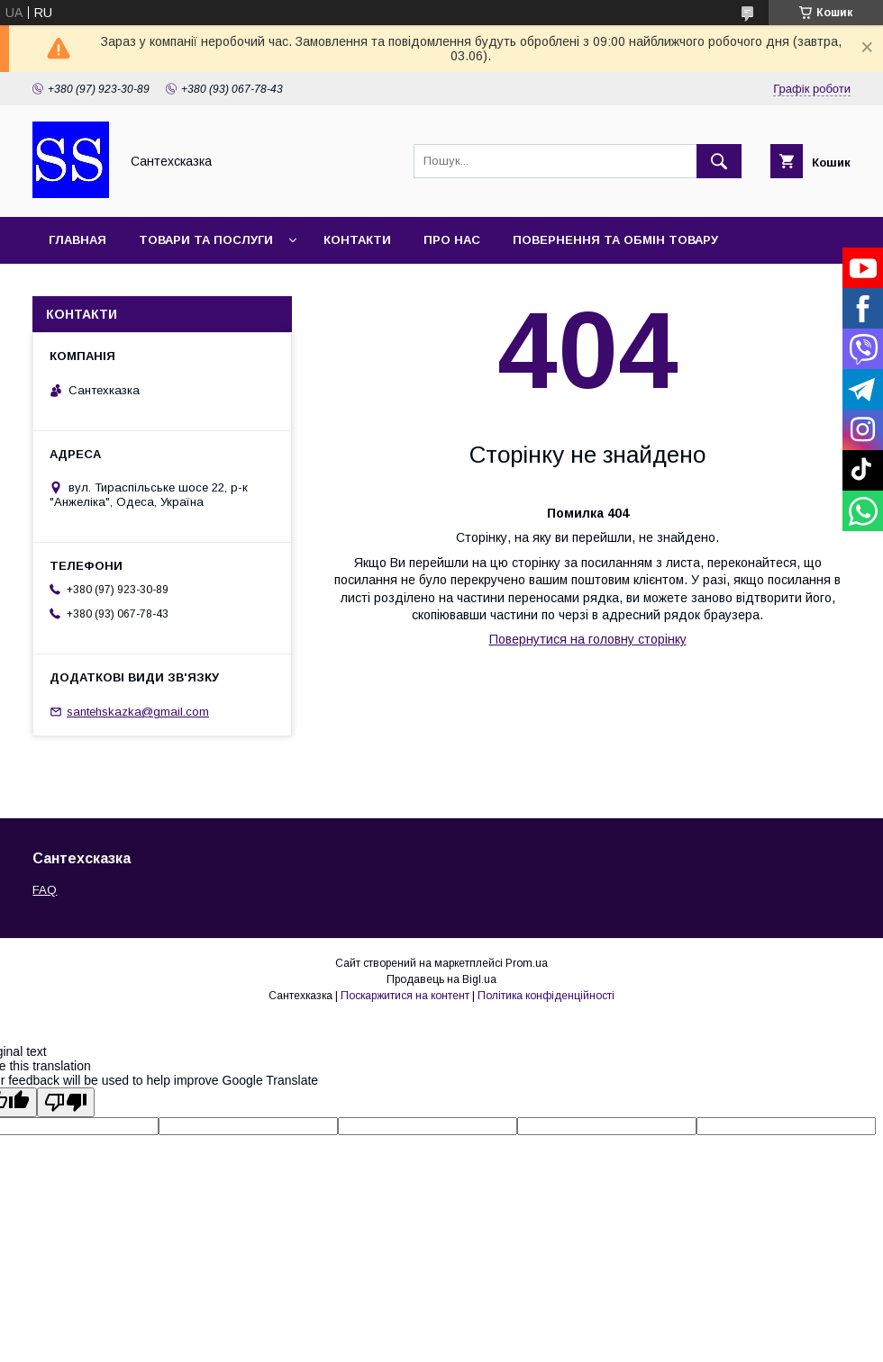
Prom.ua (526, 963)
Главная (77, 240)
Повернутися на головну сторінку (588, 639)
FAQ (44, 890)
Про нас (451, 240)
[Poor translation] (66, 1102)
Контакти (357, 240)
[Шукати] (719, 161)
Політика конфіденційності (546, 995)
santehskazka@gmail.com (138, 711)
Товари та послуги (206, 240)
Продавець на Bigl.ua (441, 979)
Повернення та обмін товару (615, 240)
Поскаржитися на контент (405, 995)
